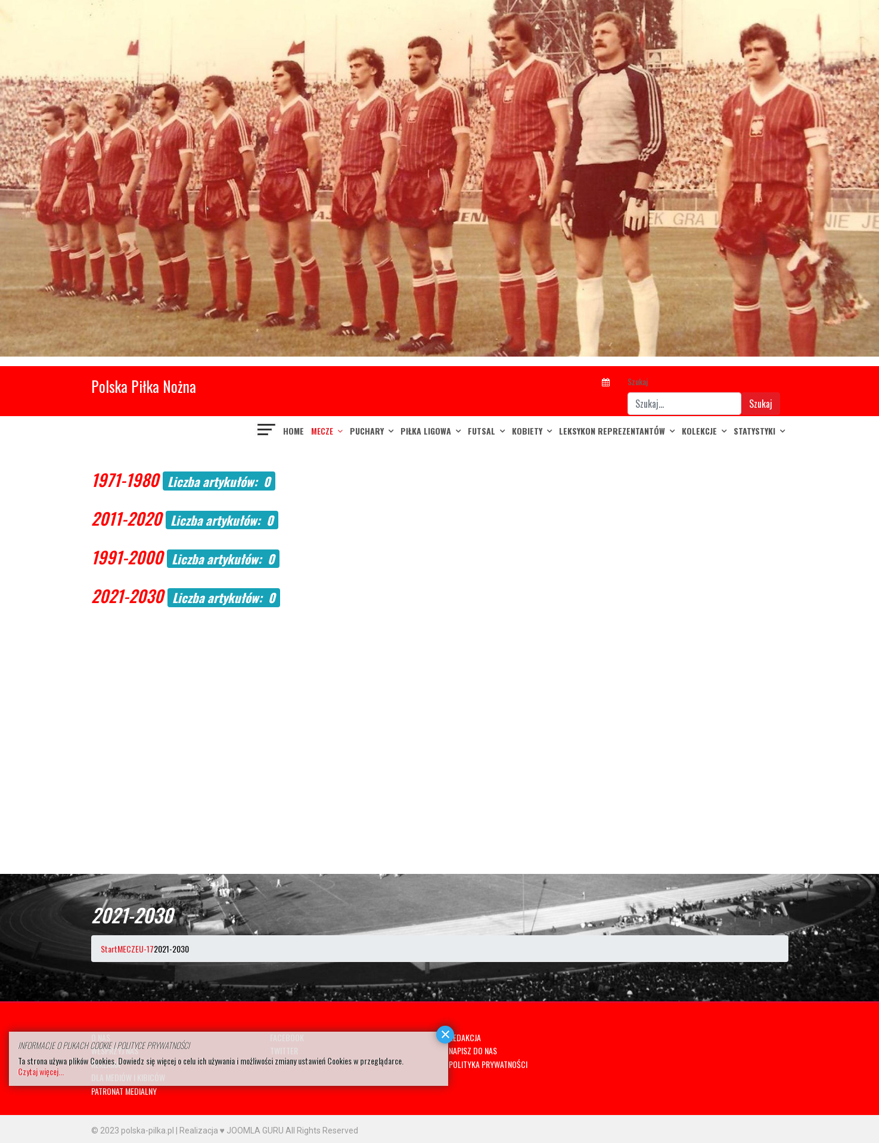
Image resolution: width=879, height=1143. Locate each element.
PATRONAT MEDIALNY (124, 1091)
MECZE (322, 430)
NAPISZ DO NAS (473, 1050)
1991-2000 (127, 557)
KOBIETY (527, 430)
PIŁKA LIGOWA (425, 430)
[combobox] (684, 403)
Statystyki (754, 430)
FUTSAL (481, 430)
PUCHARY (367, 430)
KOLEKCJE (699, 430)
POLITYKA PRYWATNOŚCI (488, 1064)
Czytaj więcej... (41, 1071)
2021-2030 (127, 595)
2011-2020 (126, 518)
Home (293, 430)
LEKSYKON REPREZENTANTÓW (612, 430)
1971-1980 (125, 479)
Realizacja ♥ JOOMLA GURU (231, 1130)
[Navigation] (266, 431)
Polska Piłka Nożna (143, 386)
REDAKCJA (465, 1037)
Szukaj (638, 381)
